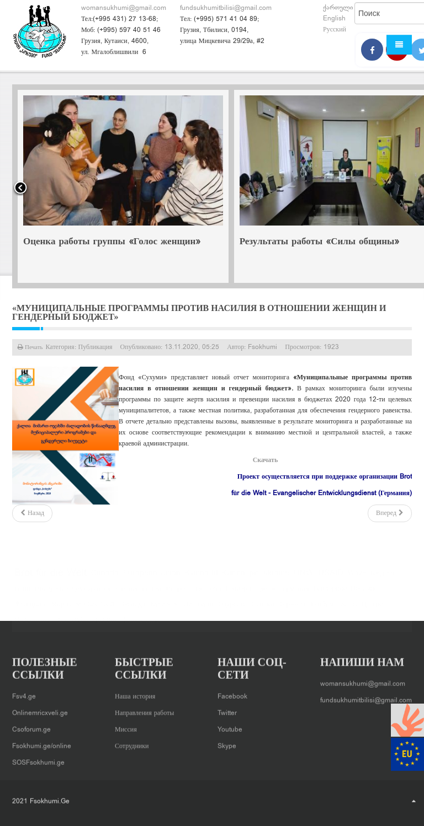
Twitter (227, 710)
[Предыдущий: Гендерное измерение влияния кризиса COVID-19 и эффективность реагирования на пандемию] (32, 513)
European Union (152, 579)
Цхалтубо (73, 625)
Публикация (95, 347)
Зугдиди (133, 610)
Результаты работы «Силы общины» (320, 242)
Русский (334, 30)
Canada (105, 579)
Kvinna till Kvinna (215, 579)
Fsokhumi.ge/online (41, 743)
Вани (22, 595)
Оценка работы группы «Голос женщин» (111, 242)
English (334, 19)
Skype (227, 743)
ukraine (276, 579)
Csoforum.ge (31, 727)
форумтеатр (140, 625)
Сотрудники (132, 743)
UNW (304, 579)
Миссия (126, 727)
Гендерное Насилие (346, 595)
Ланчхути (199, 610)
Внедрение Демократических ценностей (98, 595)
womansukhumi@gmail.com (123, 8)
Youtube (230, 727)
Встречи (208, 595)
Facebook (232, 694)
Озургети (232, 610)
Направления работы (144, 710)
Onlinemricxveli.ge (40, 710)
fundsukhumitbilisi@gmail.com (226, 8)
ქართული (338, 8)
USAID (330, 579)
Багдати (382, 579)
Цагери (372, 610)
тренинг (105, 625)
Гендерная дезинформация (267, 595)
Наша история (135, 694)
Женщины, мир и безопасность (65, 610)
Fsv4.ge (24, 694)
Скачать (265, 460)
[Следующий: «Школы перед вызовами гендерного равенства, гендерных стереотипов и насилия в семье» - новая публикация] (390, 513)
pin (254, 579)
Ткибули (323, 610)
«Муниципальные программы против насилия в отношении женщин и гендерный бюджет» (199, 312)
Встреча (178, 595)
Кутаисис (164, 610)
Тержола (292, 610)
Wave (357, 579)
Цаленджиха (34, 625)
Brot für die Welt (50, 579)
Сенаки (262, 610)
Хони (348, 610)
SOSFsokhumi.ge (38, 760)
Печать (33, 347)
